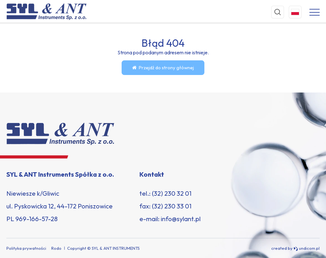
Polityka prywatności (26, 248)
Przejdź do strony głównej (163, 67)
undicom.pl (307, 248)
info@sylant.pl (181, 219)
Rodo (56, 248)
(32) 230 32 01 (171, 193)
